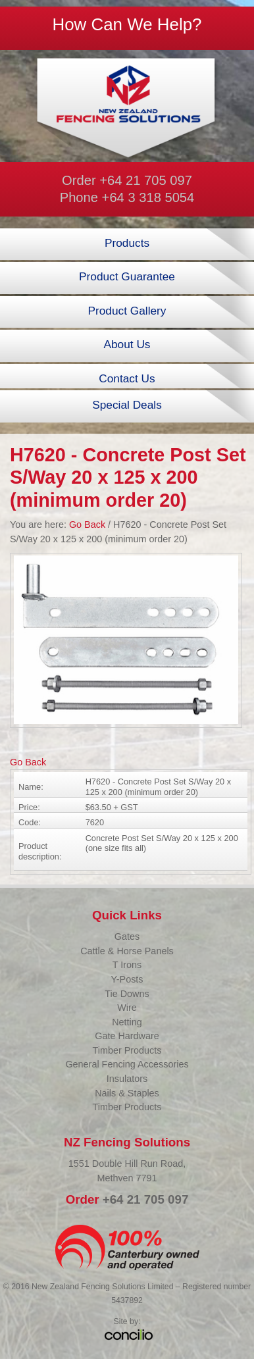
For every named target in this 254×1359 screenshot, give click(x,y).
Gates (127, 936)
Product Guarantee (127, 276)
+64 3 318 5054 (148, 197)
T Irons (127, 965)
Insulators (127, 1078)
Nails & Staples (127, 1093)
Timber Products (126, 1050)
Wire (127, 1007)
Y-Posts (127, 979)
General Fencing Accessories (126, 1064)
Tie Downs (127, 993)
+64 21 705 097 (145, 180)
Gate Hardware (127, 1036)
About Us (126, 344)
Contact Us (127, 378)
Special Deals (127, 404)
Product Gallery (127, 310)
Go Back (87, 524)
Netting (127, 1022)
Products (127, 242)
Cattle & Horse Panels (127, 951)
